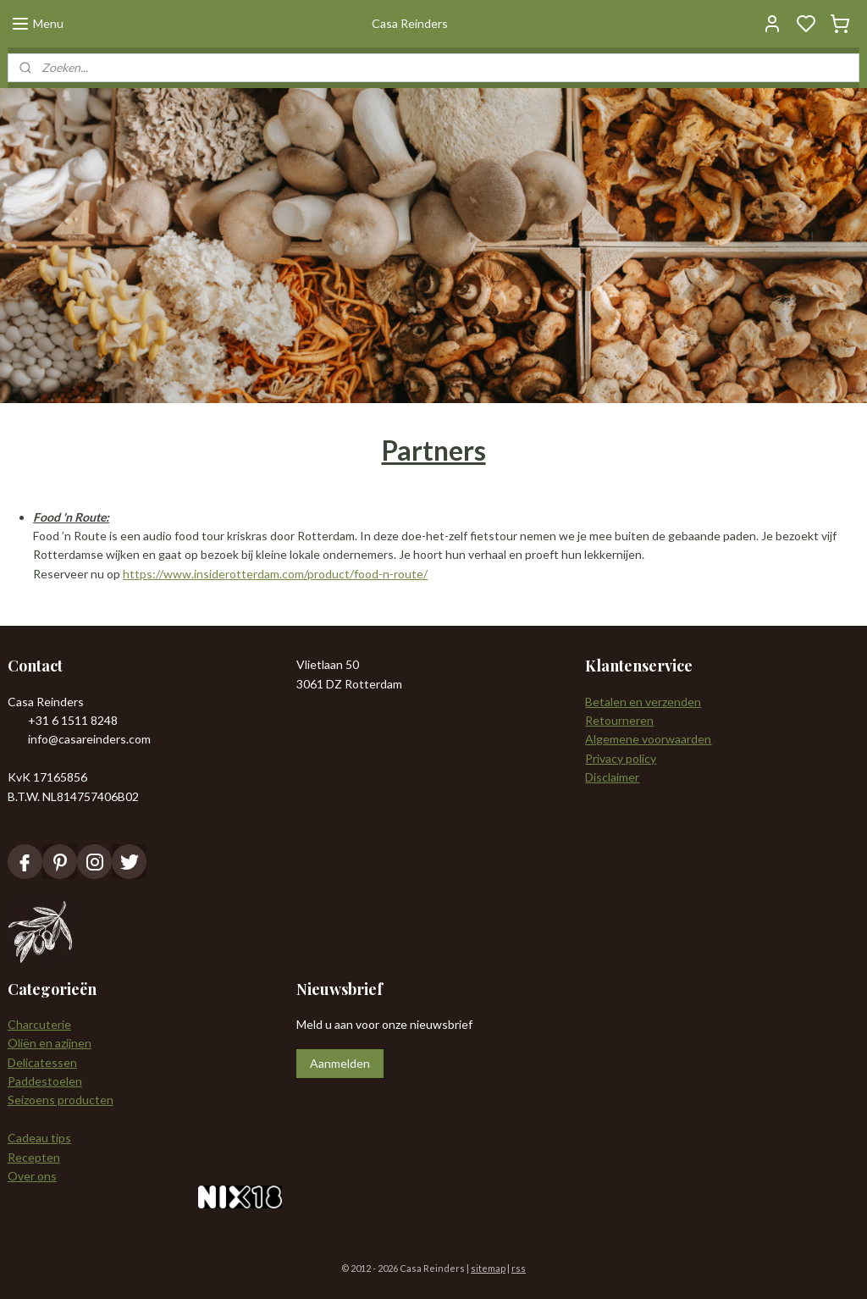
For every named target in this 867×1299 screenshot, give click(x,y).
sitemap (488, 1268)
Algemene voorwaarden (648, 739)
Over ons (32, 1176)
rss (518, 1268)
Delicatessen (42, 1062)
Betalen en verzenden (643, 701)
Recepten (34, 1157)
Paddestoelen (45, 1081)
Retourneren (619, 720)
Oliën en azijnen (49, 1043)
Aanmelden (340, 1063)
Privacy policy (620, 758)
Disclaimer (612, 777)
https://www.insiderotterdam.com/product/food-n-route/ (275, 574)
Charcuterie (39, 1024)
